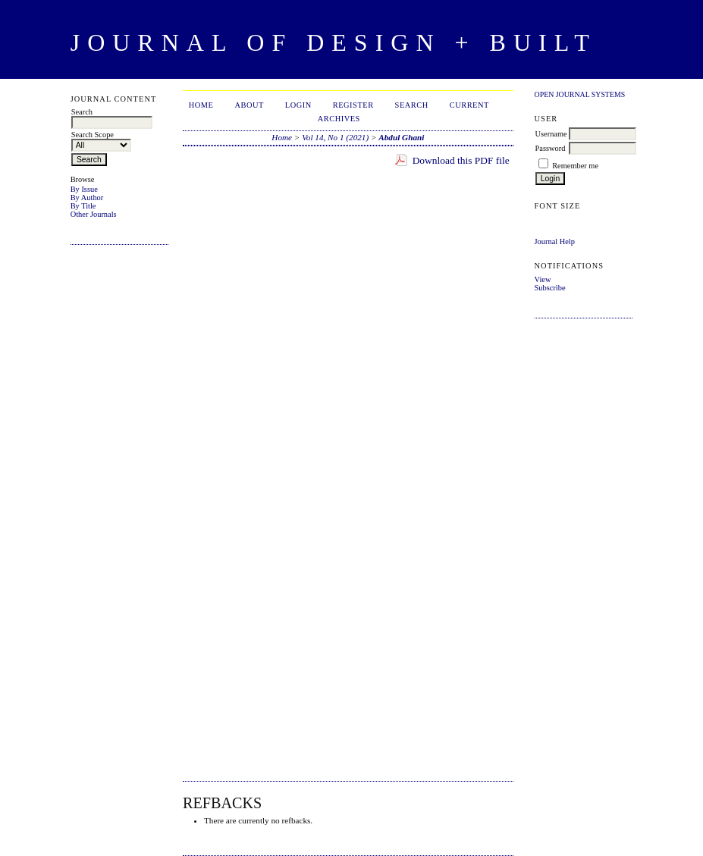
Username (551, 134)
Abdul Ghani (401, 137)
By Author (87, 197)
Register (353, 105)
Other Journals (94, 214)
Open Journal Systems (580, 94)
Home (201, 105)
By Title (83, 206)
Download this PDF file (461, 160)
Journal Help (555, 241)
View (543, 279)
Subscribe (550, 288)
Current (469, 105)
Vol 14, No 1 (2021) (335, 137)
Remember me (575, 165)
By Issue (84, 189)
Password (550, 148)
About (248, 105)
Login (298, 105)
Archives (339, 118)
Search (411, 105)
